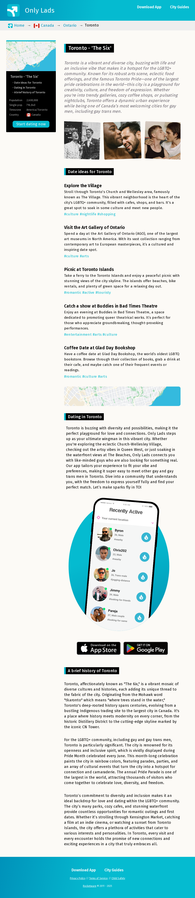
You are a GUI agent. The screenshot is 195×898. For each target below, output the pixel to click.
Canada (44, 25)
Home (16, 25)
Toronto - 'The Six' (24, 77)
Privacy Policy (77, 878)
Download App (149, 7)
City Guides (179, 7)
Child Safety (118, 878)
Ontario (70, 25)
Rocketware (89, 886)
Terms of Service (98, 878)
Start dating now (31, 124)
